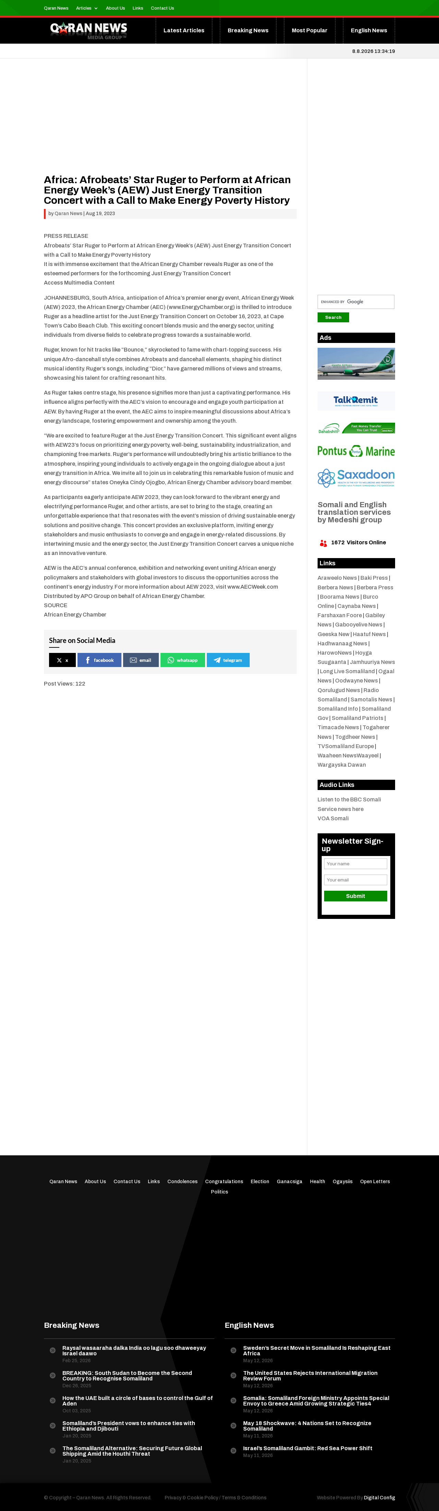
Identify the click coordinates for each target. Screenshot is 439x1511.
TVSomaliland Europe (346, 746)
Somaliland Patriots (357, 718)
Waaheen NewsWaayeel (348, 755)
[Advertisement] (170, 126)
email (140, 660)
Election (260, 1181)
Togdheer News (355, 737)
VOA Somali (333, 818)
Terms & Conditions (244, 1497)
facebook (99, 660)
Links (138, 8)
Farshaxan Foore (340, 615)
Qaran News (56, 8)
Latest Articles (184, 30)
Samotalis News (371, 699)
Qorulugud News (339, 690)
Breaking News (248, 30)
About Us (115, 8)
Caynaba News (356, 606)
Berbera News (335, 587)
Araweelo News (337, 578)
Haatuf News (369, 634)
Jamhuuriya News (372, 662)
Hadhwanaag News (342, 643)
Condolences (182, 1181)
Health (317, 1181)
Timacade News (338, 727)
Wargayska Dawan (342, 765)
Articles (84, 8)
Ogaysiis (343, 1181)
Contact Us (162, 8)
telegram (228, 660)
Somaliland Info (338, 709)
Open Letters (375, 1181)
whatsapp (182, 660)
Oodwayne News (356, 681)
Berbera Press (375, 587)
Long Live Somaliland (347, 671)
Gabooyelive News (358, 624)
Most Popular (310, 30)
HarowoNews (335, 653)
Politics (219, 1192)
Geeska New (333, 634)
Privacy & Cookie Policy (191, 1497)
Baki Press (374, 578)
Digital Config (379, 1497)
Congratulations (224, 1181)
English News (369, 30)
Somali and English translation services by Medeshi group (354, 512)
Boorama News (339, 597)
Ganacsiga (289, 1181)
